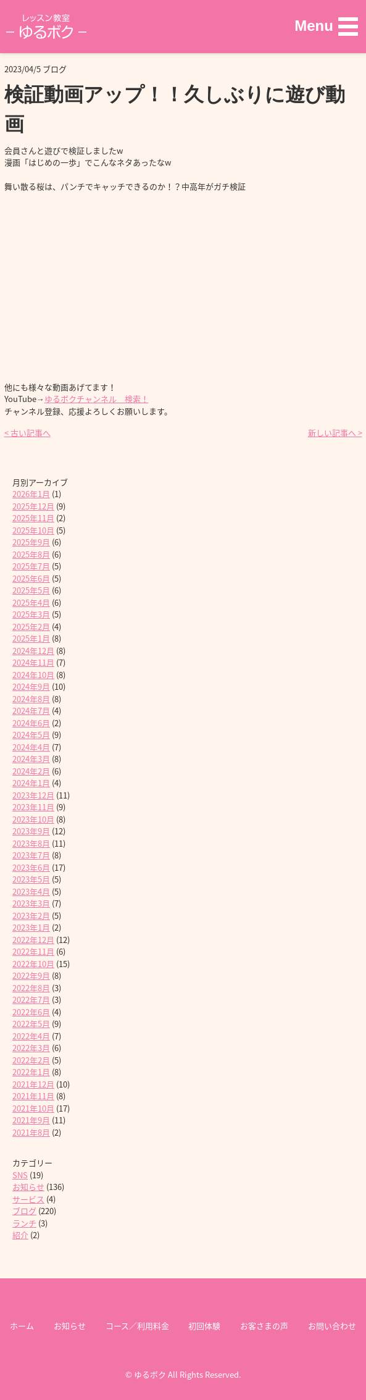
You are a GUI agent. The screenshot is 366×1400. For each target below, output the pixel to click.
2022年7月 (31, 999)
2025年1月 (31, 638)
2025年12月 (33, 506)
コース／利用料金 (137, 1325)
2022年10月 (33, 964)
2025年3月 (31, 614)
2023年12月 (33, 795)
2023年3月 (31, 903)
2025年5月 (31, 590)
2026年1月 (31, 494)
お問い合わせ (332, 1325)
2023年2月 (31, 915)
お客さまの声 (264, 1325)
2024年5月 (31, 734)
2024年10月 (33, 675)
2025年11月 (33, 518)
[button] (326, 26)
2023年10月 (33, 819)
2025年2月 (31, 626)
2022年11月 (33, 951)
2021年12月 (33, 1084)
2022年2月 (31, 1060)
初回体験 (204, 1325)
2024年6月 (31, 723)
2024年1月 (31, 783)
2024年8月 (31, 699)
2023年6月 (31, 867)
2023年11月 (33, 807)
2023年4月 (31, 891)
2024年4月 (31, 747)
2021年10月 (33, 1108)
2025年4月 (31, 602)
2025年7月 (31, 566)
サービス (28, 1199)
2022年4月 (31, 1036)
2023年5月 (31, 879)
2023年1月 (31, 927)
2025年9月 (31, 542)
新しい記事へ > (335, 432)
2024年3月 (31, 759)
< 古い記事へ (27, 432)
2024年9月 (31, 686)
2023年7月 (31, 855)
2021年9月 (31, 1120)
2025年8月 (31, 554)
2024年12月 (33, 650)
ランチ (24, 1223)
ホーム (22, 1325)
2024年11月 (33, 662)
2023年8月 (31, 843)
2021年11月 (33, 1096)
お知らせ (28, 1187)
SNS (20, 1175)
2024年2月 (31, 771)
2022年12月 (33, 939)
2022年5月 (31, 1023)
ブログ (24, 1211)
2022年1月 (31, 1072)
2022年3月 (31, 1048)
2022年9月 (31, 975)
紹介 (20, 1235)
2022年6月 (31, 1012)
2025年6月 (31, 578)
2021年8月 (31, 1132)
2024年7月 (31, 710)
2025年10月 (33, 530)
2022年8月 (31, 988)
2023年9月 (31, 831)
